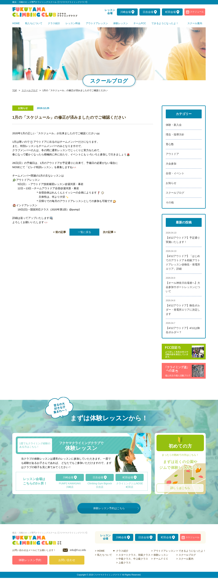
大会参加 (171, 163)
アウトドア (172, 153)
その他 (170, 202)
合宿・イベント (175, 173)
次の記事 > (109, 232)
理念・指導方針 (175, 134)
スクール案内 (186, 558)
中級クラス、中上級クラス (133, 558)
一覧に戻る (84, 232)
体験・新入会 (174, 124)
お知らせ (171, 182)
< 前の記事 (59, 232)
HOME (101, 550)
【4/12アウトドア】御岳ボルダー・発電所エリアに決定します (183, 309)
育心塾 (170, 144)
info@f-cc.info (78, 551)
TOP (14, 90)
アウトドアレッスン (164, 550)
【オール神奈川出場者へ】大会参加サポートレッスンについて (183, 287)
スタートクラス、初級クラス (134, 554)
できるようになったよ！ (192, 550)
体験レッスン (160, 554)
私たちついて (104, 554)
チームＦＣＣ (160, 558)
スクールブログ (28, 90)
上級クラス (124, 562)
